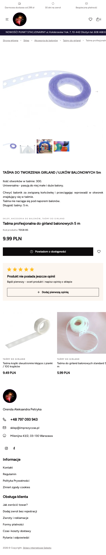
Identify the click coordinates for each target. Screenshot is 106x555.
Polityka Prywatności (16, 480)
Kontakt (8, 467)
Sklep (26, 40)
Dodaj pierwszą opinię (53, 292)
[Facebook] (14, 448)
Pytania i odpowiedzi (16, 537)
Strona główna (10, 40)
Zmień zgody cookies (16, 487)
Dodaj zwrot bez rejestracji (20, 511)
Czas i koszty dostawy (17, 531)
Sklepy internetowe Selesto (37, 547)
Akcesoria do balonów (46, 40)
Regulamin (9, 474)
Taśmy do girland (72, 40)
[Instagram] (6, 448)
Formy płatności (13, 524)
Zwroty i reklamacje (15, 518)
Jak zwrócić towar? (15, 504)
